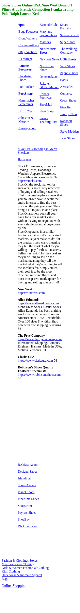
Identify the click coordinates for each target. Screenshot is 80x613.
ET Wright (25, 59)
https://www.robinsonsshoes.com (39, 374)
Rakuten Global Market (49, 85)
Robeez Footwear (45, 95)
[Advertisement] (38, 421)
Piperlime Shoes (28, 499)
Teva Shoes (67, 138)
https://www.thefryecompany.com (40, 339)
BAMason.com (27, 464)
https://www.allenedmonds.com (38, 303)
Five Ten (65, 107)
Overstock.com (49, 76)
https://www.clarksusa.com (35, 360)
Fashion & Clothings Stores (19, 560)
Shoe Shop (46, 111)
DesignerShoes (27, 471)
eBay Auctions (27, 52)
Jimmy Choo (68, 114)
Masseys (45, 42)
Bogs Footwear (28, 31)
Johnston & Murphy (25, 119)
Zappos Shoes (69, 73)
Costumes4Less (28, 45)
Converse (66, 93)
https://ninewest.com (31, 293)
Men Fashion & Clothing (18, 564)
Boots (64, 80)
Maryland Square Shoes (48, 33)
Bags (5, 578)
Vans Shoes (67, 66)
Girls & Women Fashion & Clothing (25, 567)
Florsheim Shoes (25, 78)
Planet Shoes (26, 492)
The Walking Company (68, 50)
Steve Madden (69, 131)
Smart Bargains (66, 26)
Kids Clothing (11, 571)
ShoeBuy (24, 519)
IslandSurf (24, 478)
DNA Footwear (28, 526)
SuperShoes (68, 42)
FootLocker (26, 86)
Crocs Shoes (68, 100)
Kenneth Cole (48, 24)
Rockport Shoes (66, 122)
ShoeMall (45, 104)
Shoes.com (25, 505)
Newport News (49, 59)
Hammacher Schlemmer (26, 102)
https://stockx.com (30, 181)
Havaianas (24, 159)
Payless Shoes (27, 512)
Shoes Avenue (27, 485)
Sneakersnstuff (69, 35)
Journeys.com (27, 128)
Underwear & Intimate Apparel (22, 575)
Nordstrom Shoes (46, 68)
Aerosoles (66, 86)
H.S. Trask (25, 111)
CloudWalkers (27, 38)
